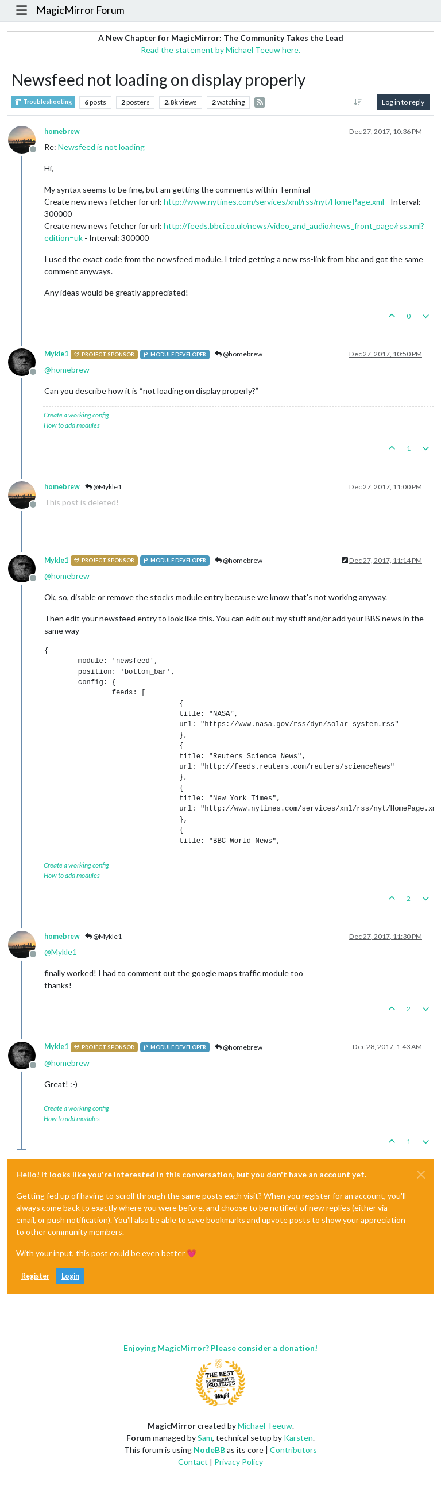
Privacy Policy (238, 1462)
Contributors (293, 1450)
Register (35, 1276)
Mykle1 (56, 354)
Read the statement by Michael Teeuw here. (220, 50)
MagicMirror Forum (80, 10)
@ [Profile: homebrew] (67, 369)
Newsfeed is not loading (101, 147)
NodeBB (209, 1450)
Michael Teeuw (265, 1425)
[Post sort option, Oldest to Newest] (358, 102)
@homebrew (238, 354)
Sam (205, 1437)
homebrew (62, 131)
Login (70, 1276)
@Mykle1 (103, 486)
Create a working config (76, 414)
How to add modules (72, 425)
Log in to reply (403, 102)
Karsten (298, 1437)
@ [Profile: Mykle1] (60, 952)
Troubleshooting (43, 102)
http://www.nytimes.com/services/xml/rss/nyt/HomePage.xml (274, 201)
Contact (193, 1462)
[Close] (421, 1174)
